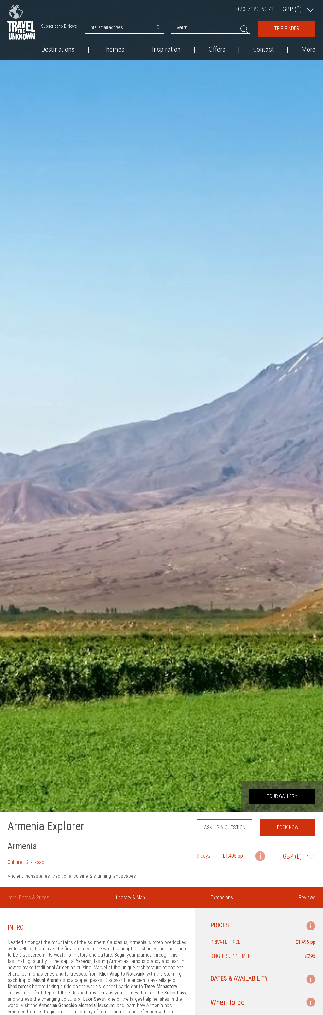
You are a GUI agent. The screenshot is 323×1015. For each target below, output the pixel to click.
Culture (15, 862)
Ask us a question (224, 827)
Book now (287, 827)
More (308, 49)
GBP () (292, 9)
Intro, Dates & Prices (28, 898)
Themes (113, 49)
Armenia (22, 846)
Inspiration (166, 49)
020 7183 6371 (255, 9)
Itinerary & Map (130, 898)
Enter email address (106, 27)
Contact (263, 49)
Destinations (57, 49)
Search (181, 27)
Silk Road (35, 862)
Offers (216, 49)
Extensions (222, 898)
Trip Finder (286, 29)
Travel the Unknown (21, 26)
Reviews (307, 898)
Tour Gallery (282, 796)
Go (159, 27)
